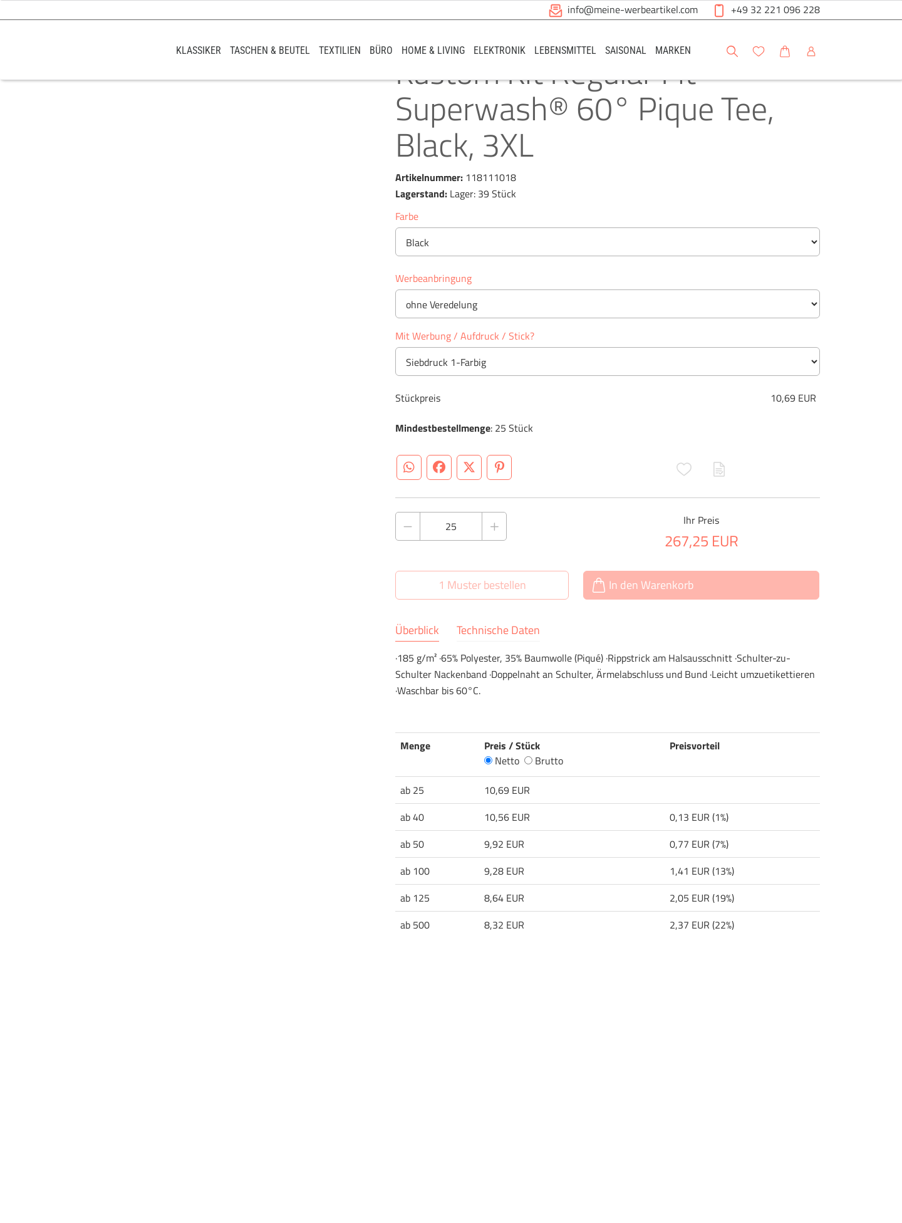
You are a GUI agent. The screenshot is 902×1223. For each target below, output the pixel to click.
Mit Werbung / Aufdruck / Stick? (464, 382)
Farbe (406, 262)
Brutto (543, 806)
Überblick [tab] (417, 677)
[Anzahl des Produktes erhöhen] (494, 572)
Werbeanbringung (433, 324)
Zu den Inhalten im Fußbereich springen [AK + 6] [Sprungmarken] (0, 0)
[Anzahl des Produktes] (451, 572)
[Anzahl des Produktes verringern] (407, 572)
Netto (501, 806)
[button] (881, 49)
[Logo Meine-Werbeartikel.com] (113, 51)
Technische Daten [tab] (498, 677)
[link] (199, 50)
